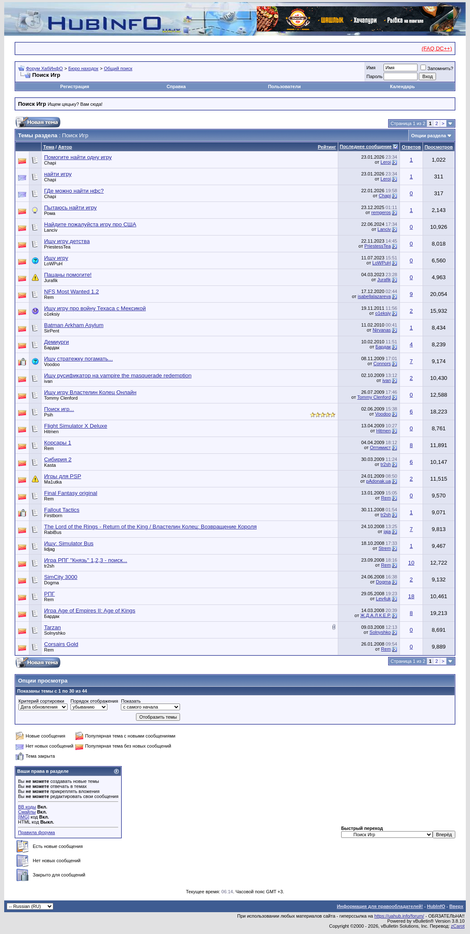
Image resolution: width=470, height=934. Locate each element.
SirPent (51, 330)
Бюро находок (83, 68)
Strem (385, 548)
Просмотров (439, 146)
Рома (49, 213)
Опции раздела (428, 135)
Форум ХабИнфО (44, 68)
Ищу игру (56, 258)
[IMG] (23, 816)
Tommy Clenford (61, 397)
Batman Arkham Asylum (73, 325)
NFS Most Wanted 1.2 (71, 291)
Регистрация (74, 86)
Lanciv (50, 230)
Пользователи (284, 86)
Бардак (52, 347)
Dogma (51, 582)
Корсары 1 (57, 443)
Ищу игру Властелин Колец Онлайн (90, 392)
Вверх (456, 906)
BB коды (27, 806)
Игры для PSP (62, 476)
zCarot (458, 926)
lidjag (49, 549)
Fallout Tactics (61, 510)
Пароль (374, 76)
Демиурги (56, 342)
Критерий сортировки (41, 701)
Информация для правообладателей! (380, 906)
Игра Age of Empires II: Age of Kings (89, 610)
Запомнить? (436, 68)
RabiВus (53, 532)
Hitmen (51, 431)
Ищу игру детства (67, 241)
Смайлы (27, 811)
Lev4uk (383, 598)
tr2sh (386, 464)
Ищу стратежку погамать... (78, 359)
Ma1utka (53, 481)
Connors (382, 363)
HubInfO (436, 906)
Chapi (50, 162)
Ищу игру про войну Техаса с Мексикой (95, 308)
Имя (370, 67)
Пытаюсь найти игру (70, 207)
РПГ (49, 594)
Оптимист (380, 447)
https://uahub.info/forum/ (399, 915)
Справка (176, 86)
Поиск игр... (59, 409)
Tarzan (52, 627)
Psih (48, 414)
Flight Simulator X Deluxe (75, 426)
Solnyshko (54, 633)
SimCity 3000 (60, 577)
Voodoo (52, 364)
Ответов (411, 146)
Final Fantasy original (70, 493)
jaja (387, 531)
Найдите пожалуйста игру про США (90, 224)
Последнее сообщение (366, 146)
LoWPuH (53, 263)
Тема (48, 146)
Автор (65, 146)
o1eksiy (52, 314)
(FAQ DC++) (437, 48)
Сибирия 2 (57, 459)
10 (411, 563)
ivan (48, 381)
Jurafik (50, 280)
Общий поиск (118, 68)
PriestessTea (57, 246)
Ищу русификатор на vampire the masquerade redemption (117, 375)
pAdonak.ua (378, 481)
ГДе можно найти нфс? (74, 191)
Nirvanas (382, 329)
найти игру (58, 174)
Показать (131, 701)
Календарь (402, 86)
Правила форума (36, 832)
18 (411, 596)
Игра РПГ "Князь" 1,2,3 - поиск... (85, 560)
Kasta (50, 465)
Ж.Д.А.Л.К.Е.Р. (375, 615)
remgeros (381, 212)
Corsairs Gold (61, 644)
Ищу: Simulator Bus (69, 543)
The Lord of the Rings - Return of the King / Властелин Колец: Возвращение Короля (150, 526)
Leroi (386, 162)
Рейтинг (327, 146)
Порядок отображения (94, 701)
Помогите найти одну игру (78, 157)
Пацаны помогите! (67, 275)
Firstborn (53, 515)
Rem (49, 297)
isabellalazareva (374, 296)
